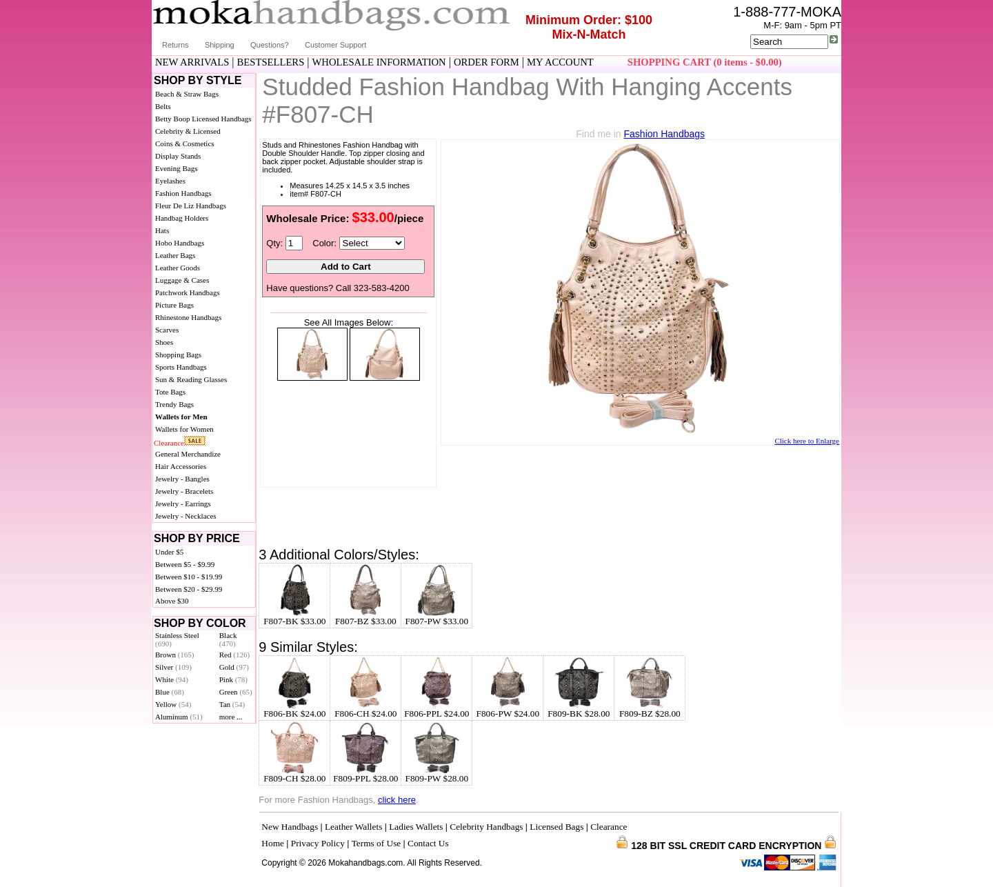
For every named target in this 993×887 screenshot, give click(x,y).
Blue (169, 692)
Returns (175, 45)
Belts (163, 106)
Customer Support (335, 45)
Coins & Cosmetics (184, 143)
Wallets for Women (184, 429)
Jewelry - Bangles (182, 479)
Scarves (167, 330)
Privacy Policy (318, 843)
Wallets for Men (181, 416)
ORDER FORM (486, 62)
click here (397, 800)
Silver (173, 667)
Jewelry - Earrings (183, 503)
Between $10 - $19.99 (188, 576)
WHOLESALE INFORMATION (379, 62)
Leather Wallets (353, 826)
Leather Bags (175, 255)
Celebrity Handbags (486, 826)
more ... (231, 716)
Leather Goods (177, 267)
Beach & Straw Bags (187, 94)
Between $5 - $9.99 (184, 564)
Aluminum (179, 716)
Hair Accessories (180, 466)
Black (228, 639)
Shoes (164, 342)
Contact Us (428, 843)
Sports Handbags (181, 367)
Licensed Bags (556, 826)
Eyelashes (170, 181)
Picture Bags (174, 305)
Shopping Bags (178, 354)
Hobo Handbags (179, 243)
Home (272, 843)
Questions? (269, 45)
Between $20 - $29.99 (188, 589)
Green (235, 692)
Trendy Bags (174, 404)
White (171, 679)
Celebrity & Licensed (188, 131)
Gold (234, 667)
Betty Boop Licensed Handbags (203, 118)
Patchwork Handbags (187, 292)
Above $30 (172, 601)
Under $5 (169, 552)
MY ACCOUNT (560, 62)
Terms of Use (376, 843)
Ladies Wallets (416, 826)
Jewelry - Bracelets (184, 491)
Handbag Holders (181, 218)
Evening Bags (176, 168)
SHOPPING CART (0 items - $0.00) (705, 62)
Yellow (173, 704)
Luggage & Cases (182, 280)
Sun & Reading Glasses (191, 379)
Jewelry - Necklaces (186, 516)
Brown (174, 654)
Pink (233, 679)
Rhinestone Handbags (188, 317)
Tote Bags (170, 392)
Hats (162, 230)
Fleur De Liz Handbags (190, 205)
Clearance (169, 443)
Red (234, 654)
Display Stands (178, 156)
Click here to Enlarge (806, 441)
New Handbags (289, 826)
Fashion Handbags (183, 193)
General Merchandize (188, 454)
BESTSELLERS (271, 62)
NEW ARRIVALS (192, 62)
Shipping (219, 45)
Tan (232, 704)
